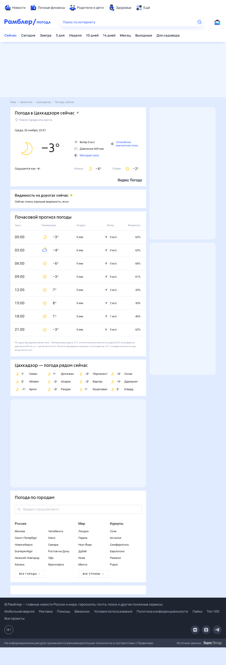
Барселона (117, 551)
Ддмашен (124, 381)
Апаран (59, 381)
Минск (82, 564)
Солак (121, 374)
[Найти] (199, 22)
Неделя (75, 35)
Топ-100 (213, 611)
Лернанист (92, 374)
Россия (20, 524)
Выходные (143, 35)
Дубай (82, 551)
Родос (114, 564)
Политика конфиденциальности (162, 611)
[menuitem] (15, 7)
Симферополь (119, 544)
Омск (51, 537)
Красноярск (56, 564)
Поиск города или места (33, 120)
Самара (53, 544)
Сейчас (10, 35)
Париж (82, 537)
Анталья (115, 537)
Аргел (26, 389)
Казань (19, 564)
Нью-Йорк (85, 544)
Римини (115, 558)
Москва (20, 531)
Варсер (90, 381)
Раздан (59, 389)
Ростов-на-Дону (58, 551)
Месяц (125, 35)
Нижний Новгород (27, 558)
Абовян (27, 381)
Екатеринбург (24, 551)
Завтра (45, 35)
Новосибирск (24, 544)
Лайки (197, 611)
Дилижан (60, 374)
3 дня (60, 35)
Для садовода (168, 35)
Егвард (121, 389)
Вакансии (82, 611)
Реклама (46, 611)
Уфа (50, 558)
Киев (81, 558)
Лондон (83, 531)
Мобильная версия (19, 611)
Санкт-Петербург (26, 537)
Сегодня (28, 35)
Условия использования (113, 611)
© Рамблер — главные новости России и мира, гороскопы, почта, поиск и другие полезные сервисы (83, 604)
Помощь (63, 611)
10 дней (92, 35)
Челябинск (55, 531)
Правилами (145, 643)
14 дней (109, 35)
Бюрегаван (92, 389)
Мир (81, 524)
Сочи (113, 531)
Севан (26, 374)
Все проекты (14, 618)
